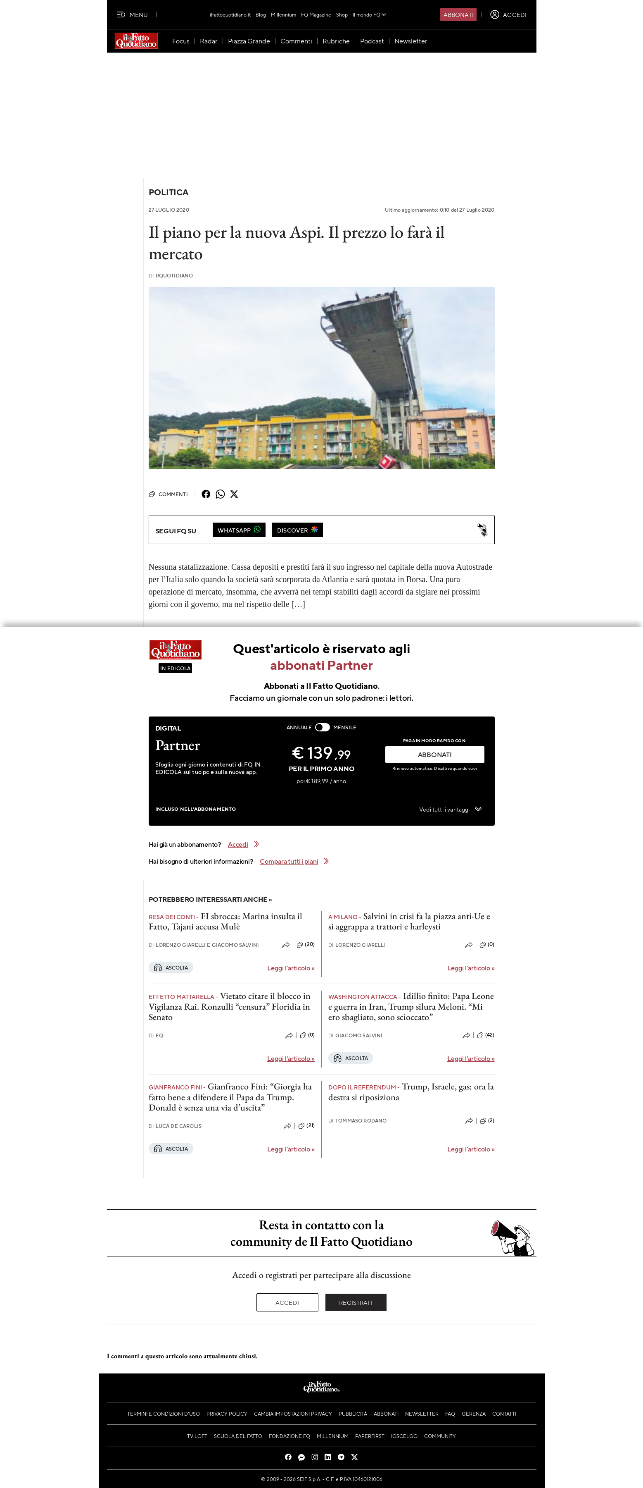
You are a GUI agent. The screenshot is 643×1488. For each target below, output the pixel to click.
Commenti (168, 494)
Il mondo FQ (370, 14)
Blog (261, 14)
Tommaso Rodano (357, 1121)
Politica (168, 192)
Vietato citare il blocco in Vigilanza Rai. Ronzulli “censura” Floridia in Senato (230, 1006)
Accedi (287, 1302)
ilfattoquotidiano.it (230, 14)
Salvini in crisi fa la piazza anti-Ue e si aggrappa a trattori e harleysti (409, 921)
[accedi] (508, 14)
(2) (487, 1121)
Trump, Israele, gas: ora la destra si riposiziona (411, 1091)
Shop (342, 14)
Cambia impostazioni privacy (293, 1413)
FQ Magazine (316, 14)
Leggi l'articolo (291, 967)
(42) (486, 1035)
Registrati (356, 1302)
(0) (486, 944)
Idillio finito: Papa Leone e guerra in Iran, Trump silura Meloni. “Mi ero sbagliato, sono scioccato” (411, 1006)
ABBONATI (435, 754)
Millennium (283, 14)
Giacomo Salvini (355, 1035)
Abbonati (459, 14)
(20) (306, 944)
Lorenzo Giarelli (357, 945)
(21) (306, 1126)
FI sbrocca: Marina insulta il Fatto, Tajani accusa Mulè (225, 921)
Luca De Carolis (175, 1126)
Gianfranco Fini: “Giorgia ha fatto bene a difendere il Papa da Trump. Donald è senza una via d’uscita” (230, 1096)
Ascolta (171, 967)
